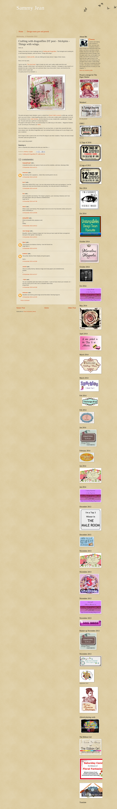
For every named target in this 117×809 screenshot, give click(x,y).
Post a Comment (25, 300)
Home (21, 31)
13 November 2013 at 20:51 (29, 248)
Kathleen (24, 253)
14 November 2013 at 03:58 (29, 287)
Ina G (23, 182)
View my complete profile (86, 70)
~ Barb (24, 279)
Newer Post (20, 308)
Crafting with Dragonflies (49, 51)
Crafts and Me (31, 57)
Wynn (24, 242)
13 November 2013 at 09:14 (29, 237)
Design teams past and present (38, 31)
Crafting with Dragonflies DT (29, 154)
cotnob (24, 266)
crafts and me (41, 154)
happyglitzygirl (26, 163)
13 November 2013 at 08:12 (29, 225)
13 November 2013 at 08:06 (29, 212)
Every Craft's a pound (55, 115)
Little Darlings (34, 119)
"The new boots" (31, 64)
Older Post (72, 308)
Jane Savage (26, 231)
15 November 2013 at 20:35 (29, 297)
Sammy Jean (30, 8)
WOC (39, 124)
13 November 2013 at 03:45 (29, 188)
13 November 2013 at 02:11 (29, 167)
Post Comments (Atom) (30, 311)
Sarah (24, 206)
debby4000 (25, 218)
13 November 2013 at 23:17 (29, 274)
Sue (23, 193)
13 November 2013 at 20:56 (29, 261)
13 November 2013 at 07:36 (29, 201)
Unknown (25, 172)
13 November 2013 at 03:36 (29, 177)
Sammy (92, 39)
